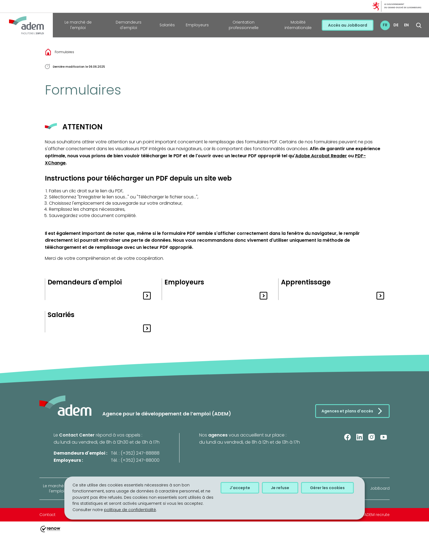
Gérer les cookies (327, 488)
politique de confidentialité (130, 509)
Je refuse (280, 488)
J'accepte (240, 488)
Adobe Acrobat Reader (321, 156)
